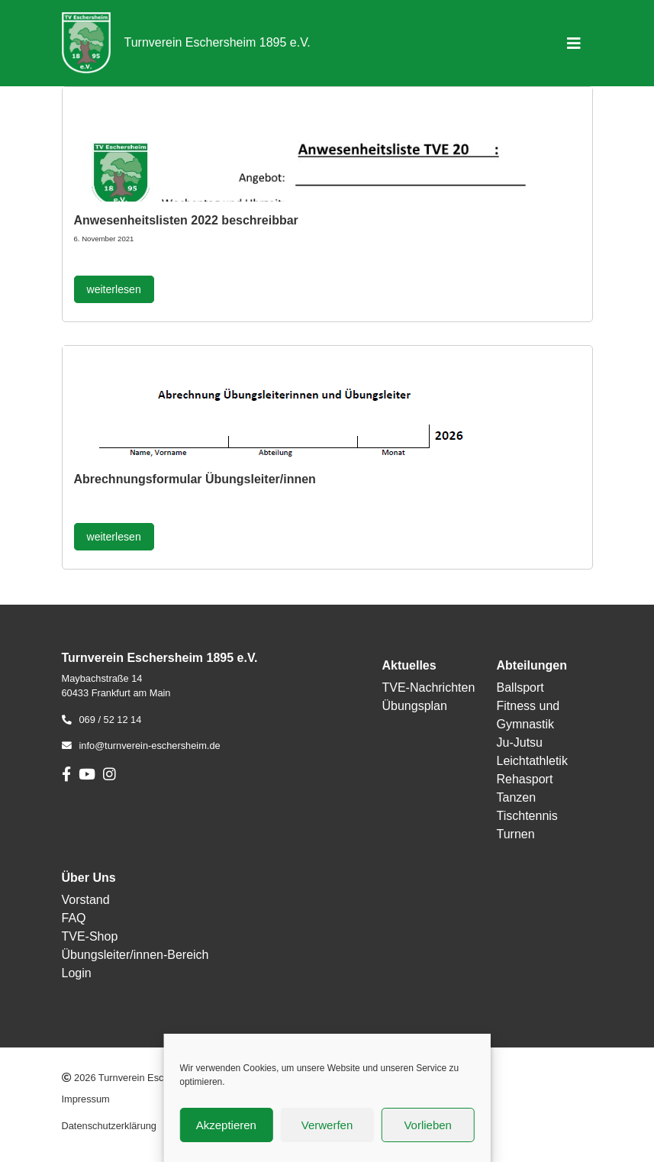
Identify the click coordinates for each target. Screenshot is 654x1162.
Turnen (516, 834)
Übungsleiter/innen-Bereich (135, 954)
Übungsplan (414, 705)
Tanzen (516, 797)
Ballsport (520, 687)
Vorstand (86, 899)
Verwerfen (327, 1124)
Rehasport (525, 779)
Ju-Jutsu (520, 742)
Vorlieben (428, 1124)
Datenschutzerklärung (109, 1125)
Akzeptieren (226, 1124)
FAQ (74, 918)
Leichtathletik (532, 760)
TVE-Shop (90, 936)
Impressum (86, 1099)
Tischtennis (527, 815)
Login (77, 973)
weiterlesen (114, 289)
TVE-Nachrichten (428, 687)
